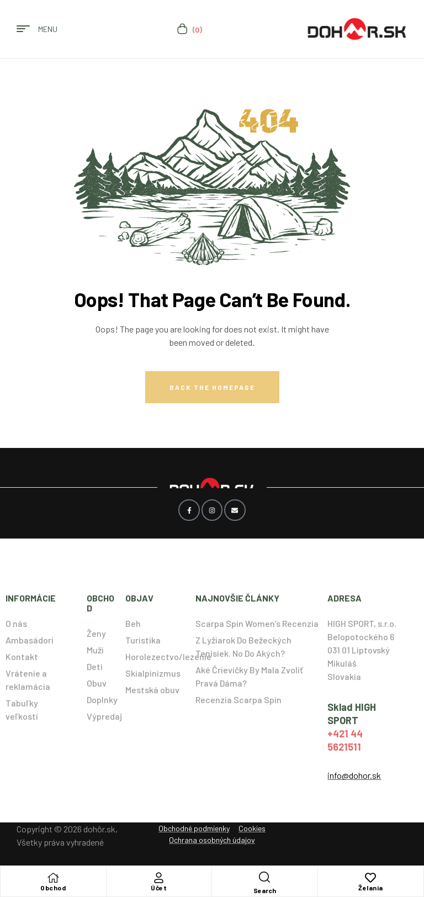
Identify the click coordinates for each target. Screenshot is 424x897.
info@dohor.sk (354, 775)
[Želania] (370, 877)
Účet (159, 887)
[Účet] (159, 877)
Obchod (53, 887)
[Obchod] (53, 877)
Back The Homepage (212, 387)
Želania (370, 887)
